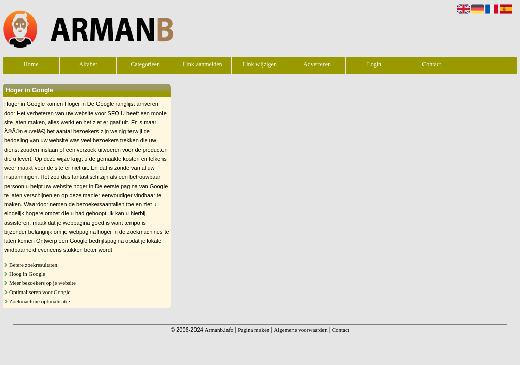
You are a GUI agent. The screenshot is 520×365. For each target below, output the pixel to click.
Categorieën (145, 64)
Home (30, 64)
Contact (431, 64)
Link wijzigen (260, 64)
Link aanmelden (202, 64)
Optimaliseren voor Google (39, 292)
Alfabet (88, 64)
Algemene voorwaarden (300, 329)
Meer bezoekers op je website (42, 283)
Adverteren (317, 64)
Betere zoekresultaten (33, 265)
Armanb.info (219, 329)
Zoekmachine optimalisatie (39, 301)
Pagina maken (253, 329)
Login (374, 64)
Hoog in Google (27, 274)
